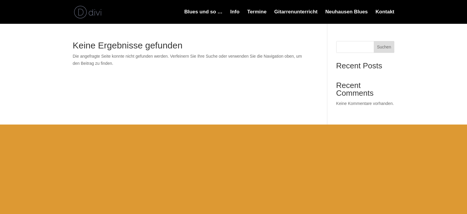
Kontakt (385, 12)
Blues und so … (203, 12)
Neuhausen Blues (346, 12)
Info (234, 12)
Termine (257, 12)
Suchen (384, 47)
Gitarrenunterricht (295, 12)
